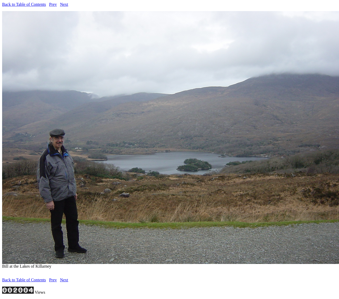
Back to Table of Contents (24, 4)
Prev (53, 4)
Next (64, 4)
